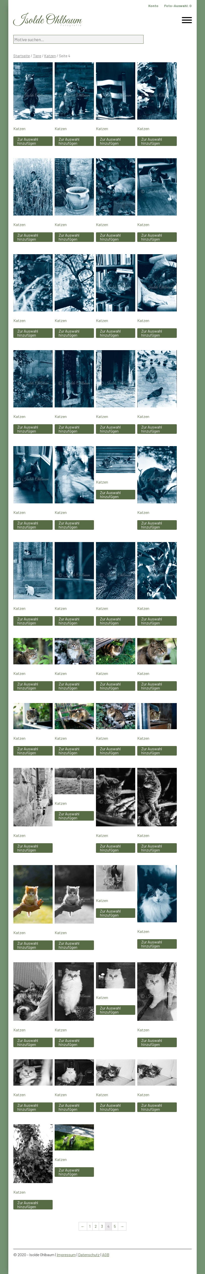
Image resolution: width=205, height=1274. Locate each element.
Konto (153, 6)
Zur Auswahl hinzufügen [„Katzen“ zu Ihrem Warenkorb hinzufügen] (27, 141)
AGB (105, 1254)
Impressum (66, 1254)
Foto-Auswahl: (178, 6)
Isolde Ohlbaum (47, 20)
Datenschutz (89, 1254)
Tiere (37, 56)
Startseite (21, 56)
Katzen (50, 56)
